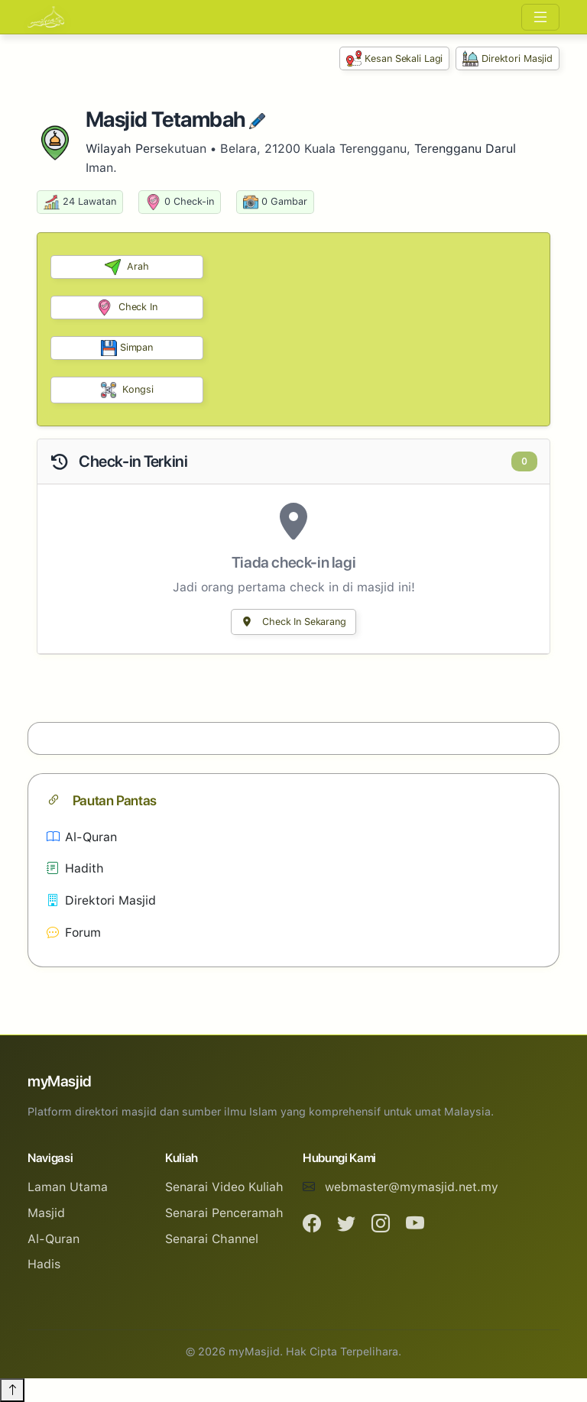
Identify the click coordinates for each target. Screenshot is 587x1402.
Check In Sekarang (293, 621)
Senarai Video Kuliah (224, 1187)
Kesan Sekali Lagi (394, 58)
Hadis (44, 1264)
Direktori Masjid (507, 58)
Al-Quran (82, 837)
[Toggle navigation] (540, 17)
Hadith (75, 868)
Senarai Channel (211, 1239)
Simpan (127, 348)
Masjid (46, 1213)
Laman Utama (68, 1187)
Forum (74, 932)
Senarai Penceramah (224, 1213)
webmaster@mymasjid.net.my (411, 1187)
